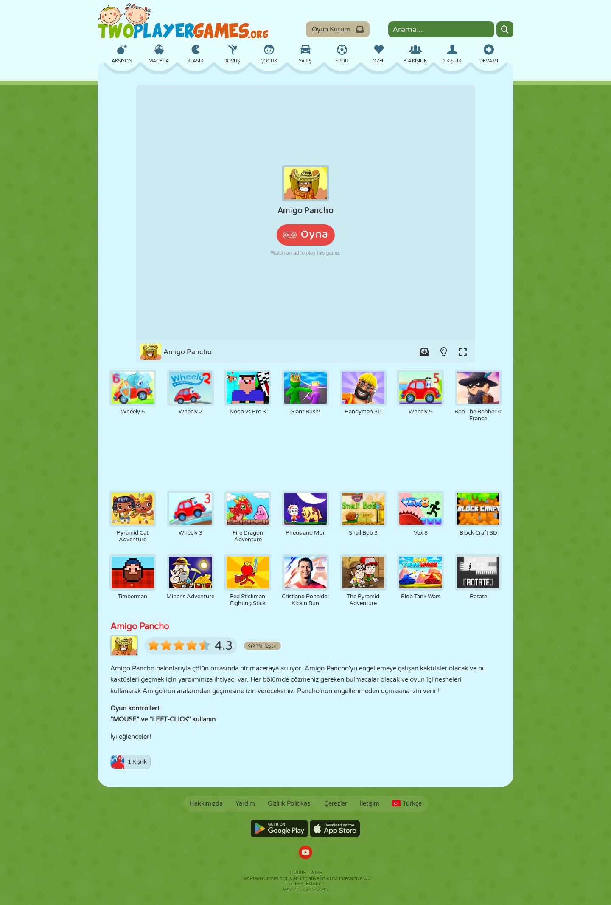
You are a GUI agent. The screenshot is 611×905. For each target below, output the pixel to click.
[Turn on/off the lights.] (443, 351)
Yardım (245, 803)
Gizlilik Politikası (289, 803)
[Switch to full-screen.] (462, 351)
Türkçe (407, 803)
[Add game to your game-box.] (424, 351)
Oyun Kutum (338, 29)
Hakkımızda (206, 803)
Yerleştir (262, 645)
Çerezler (335, 803)
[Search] (504, 29)
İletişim (369, 803)
